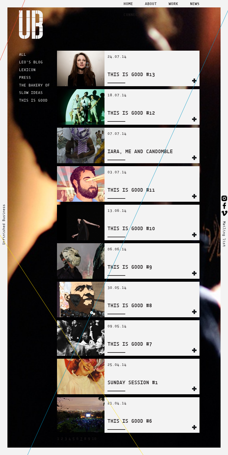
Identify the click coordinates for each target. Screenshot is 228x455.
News (195, 3)
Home (128, 3)
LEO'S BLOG (31, 62)
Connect (132, 14)
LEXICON (27, 70)
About (151, 3)
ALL (22, 54)
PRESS (25, 77)
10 (94, 438)
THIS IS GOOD (33, 100)
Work (173, 3)
